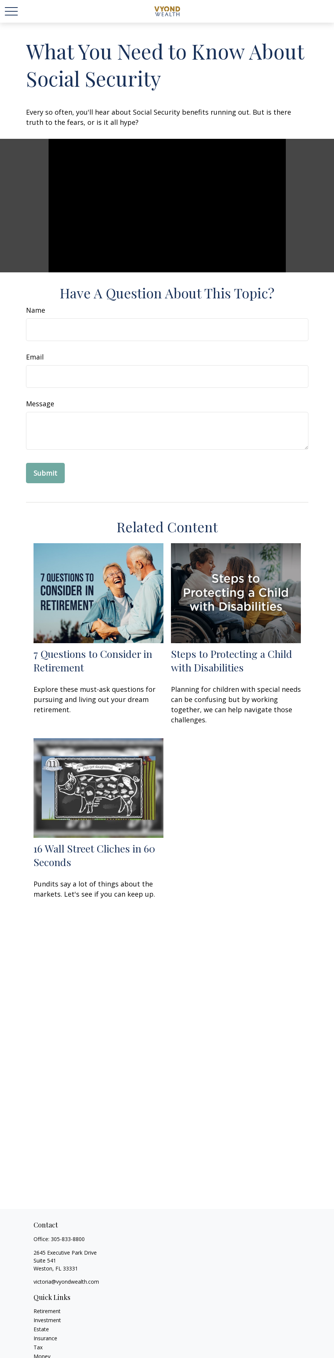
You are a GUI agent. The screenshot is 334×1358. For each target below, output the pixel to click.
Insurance (45, 1338)
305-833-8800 (68, 1239)
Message (40, 403)
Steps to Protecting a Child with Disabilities (231, 660)
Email (35, 356)
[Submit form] (45, 473)
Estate (41, 1329)
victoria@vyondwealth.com (66, 1281)
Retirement (47, 1311)
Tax (38, 1347)
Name (35, 310)
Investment (47, 1320)
